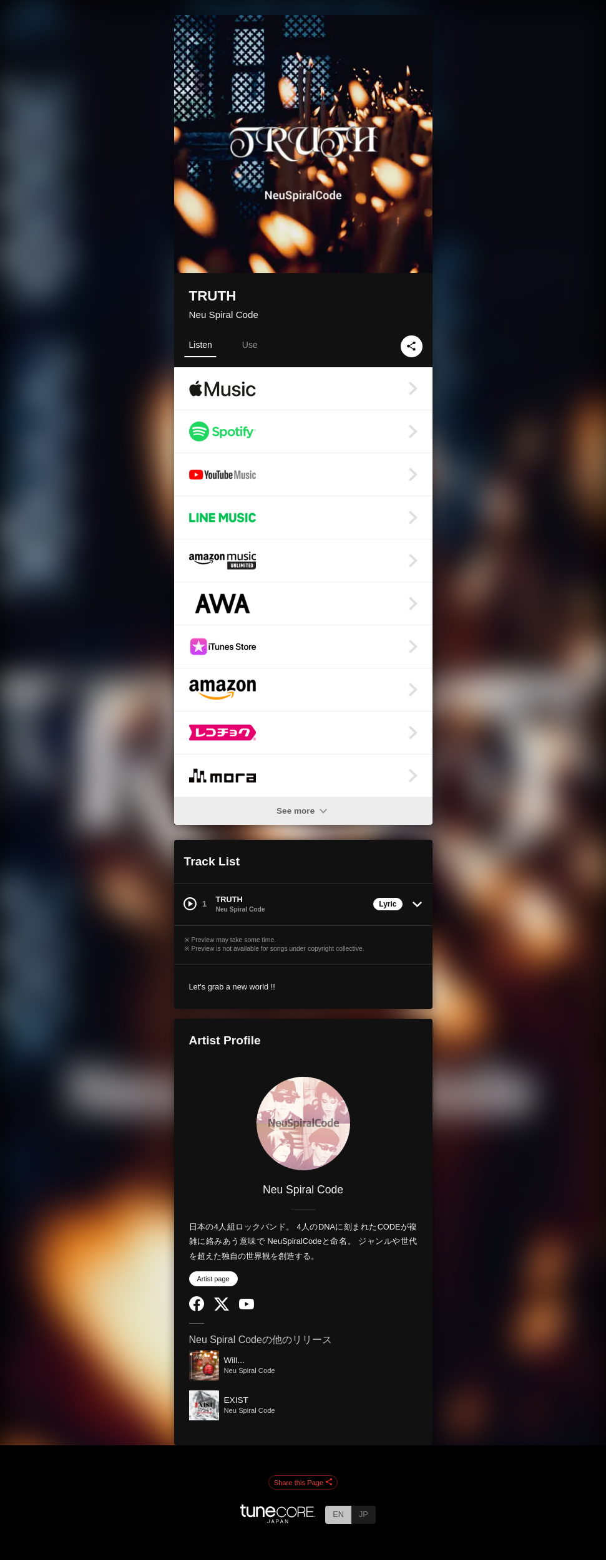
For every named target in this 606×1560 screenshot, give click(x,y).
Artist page (213, 1279)
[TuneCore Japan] (277, 1519)
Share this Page (303, 1482)
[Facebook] (196, 1308)
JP (363, 1514)
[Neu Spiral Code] (303, 1123)
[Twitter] (221, 1307)
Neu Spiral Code (223, 314)
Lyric (387, 904)
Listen (200, 345)
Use (250, 345)
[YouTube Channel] (246, 1306)
